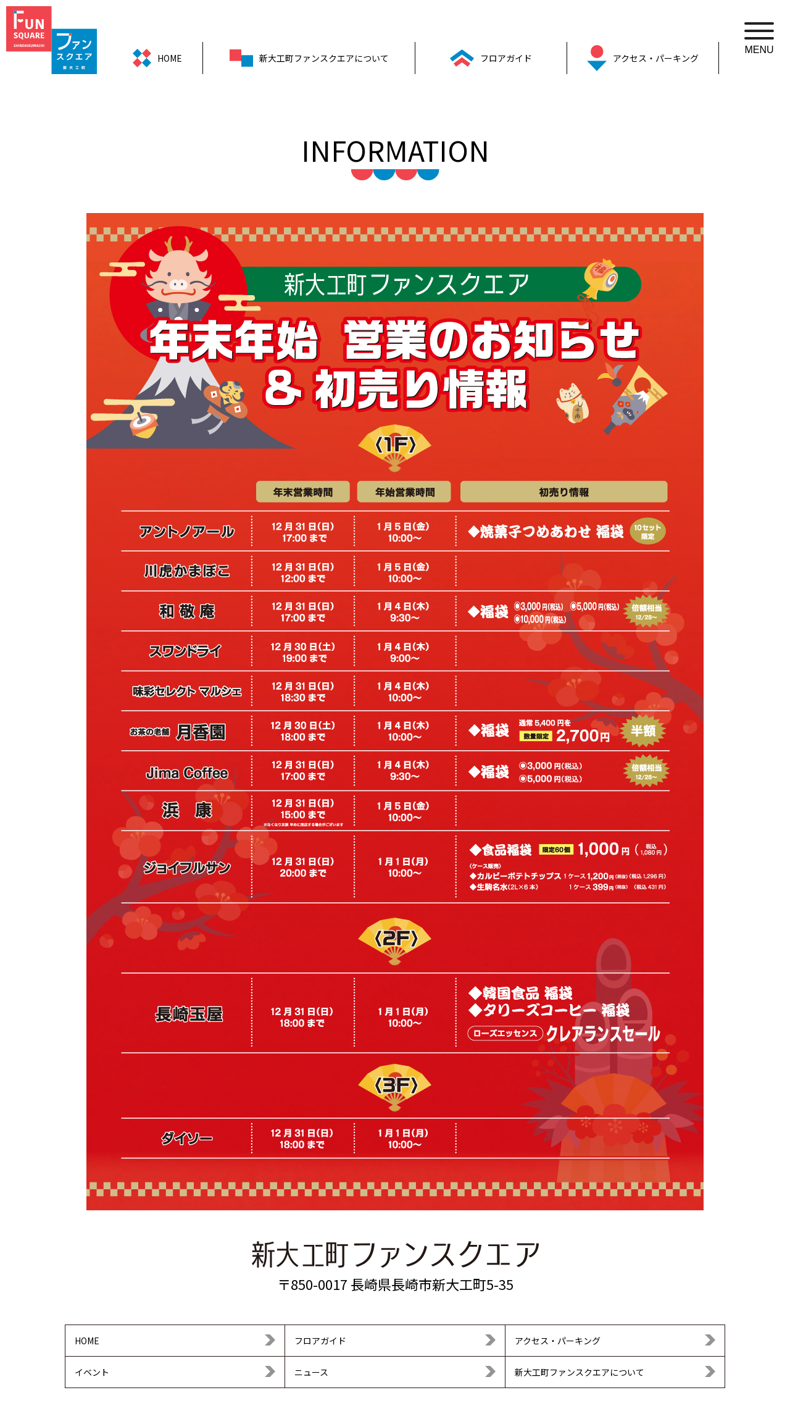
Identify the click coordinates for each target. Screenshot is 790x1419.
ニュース (311, 1372)
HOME (87, 1340)
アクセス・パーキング (558, 1340)
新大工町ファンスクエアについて (579, 1372)
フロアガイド (320, 1340)
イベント (92, 1372)
